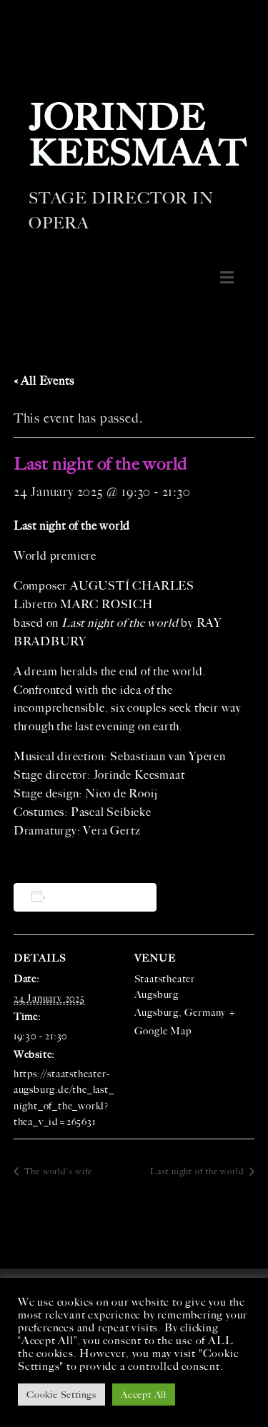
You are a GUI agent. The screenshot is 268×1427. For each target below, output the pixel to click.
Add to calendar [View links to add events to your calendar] (87, 897)
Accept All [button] (144, 1394)
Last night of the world (198, 1171)
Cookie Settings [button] (61, 1394)
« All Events (44, 381)
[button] (226, 277)
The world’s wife (56, 1171)
